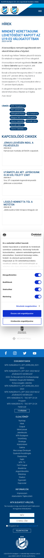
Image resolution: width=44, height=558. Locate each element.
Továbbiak (22, 411)
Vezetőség (22, 438)
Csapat (22, 427)
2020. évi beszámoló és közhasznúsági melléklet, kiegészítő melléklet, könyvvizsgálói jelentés (22, 380)
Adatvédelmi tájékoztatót (28, 526)
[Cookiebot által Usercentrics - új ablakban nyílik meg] (31, 234)
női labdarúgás (17, 110)
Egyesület (22, 480)
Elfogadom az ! (23, 526)
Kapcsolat (22, 483)
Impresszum (22, 493)
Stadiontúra (22, 456)
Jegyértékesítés (22, 471)
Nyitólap (22, 421)
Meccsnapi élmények (22, 450)
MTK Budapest (22, 435)
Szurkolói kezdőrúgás (22, 453)
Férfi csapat (22, 465)
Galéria (22, 447)
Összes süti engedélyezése (22, 313)
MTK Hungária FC (18, 106)
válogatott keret (18, 113)
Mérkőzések (22, 429)
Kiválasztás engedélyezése (22, 321)
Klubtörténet (22, 444)
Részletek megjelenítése (26, 306)
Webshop (22, 474)
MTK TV (22, 462)
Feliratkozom (22, 531)
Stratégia (22, 441)
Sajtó (22, 459)
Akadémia (22, 468)
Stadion (22, 477)
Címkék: (5, 106)
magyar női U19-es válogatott (23, 117)
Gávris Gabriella (17, 121)
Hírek (22, 423)
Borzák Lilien (32, 121)
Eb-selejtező (32, 113)
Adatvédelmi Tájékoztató (22, 496)
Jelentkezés (22, 432)
